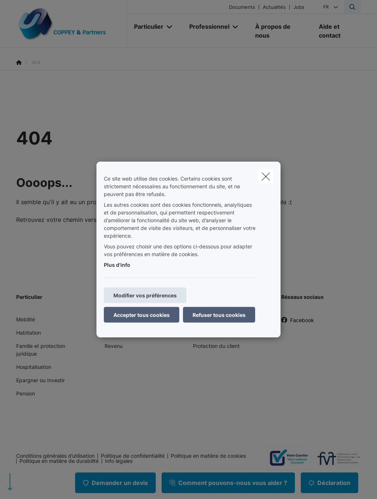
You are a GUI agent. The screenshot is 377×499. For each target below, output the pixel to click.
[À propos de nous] (279, 31)
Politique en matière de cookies (208, 455)
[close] (265, 176)
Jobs (298, 7)
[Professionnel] (206, 26)
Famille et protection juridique (40, 350)
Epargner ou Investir (40, 380)
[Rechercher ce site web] (352, 7)
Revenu (114, 346)
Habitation (28, 332)
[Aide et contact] (336, 31)
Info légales (119, 461)
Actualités (274, 7)
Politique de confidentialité (133, 455)
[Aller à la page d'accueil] (71, 24)
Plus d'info (117, 265)
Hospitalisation (33, 367)
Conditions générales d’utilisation (55, 455)
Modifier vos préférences (145, 295)
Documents (242, 7)
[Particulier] (146, 26)
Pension (25, 393)
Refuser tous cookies (219, 315)
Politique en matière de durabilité (59, 461)
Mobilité (25, 319)
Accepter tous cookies (141, 315)
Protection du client (216, 346)
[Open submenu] (170, 26)
